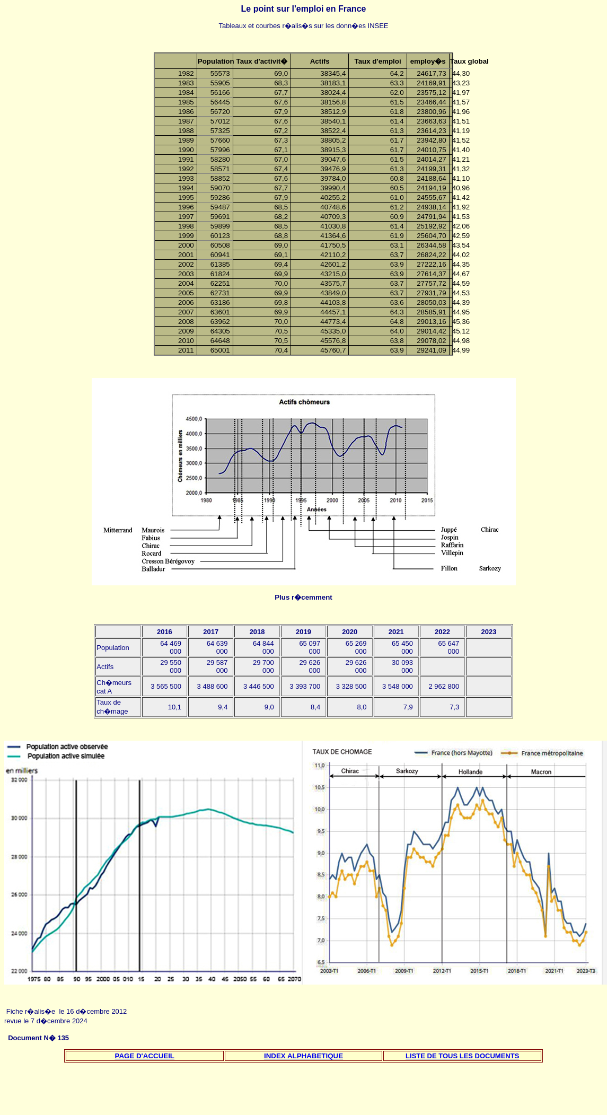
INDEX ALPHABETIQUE (303, 1056)
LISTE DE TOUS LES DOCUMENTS (462, 1056)
